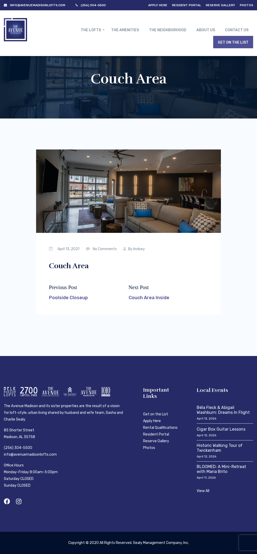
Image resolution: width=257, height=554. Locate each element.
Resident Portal (186, 5)
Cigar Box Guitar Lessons (221, 429)
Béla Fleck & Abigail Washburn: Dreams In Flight (223, 410)
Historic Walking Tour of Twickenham (220, 448)
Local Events (212, 390)
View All (203, 491)
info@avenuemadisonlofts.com (30, 454)
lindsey (139, 249)
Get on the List (155, 414)
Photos (246, 5)
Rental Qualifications (160, 427)
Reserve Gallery (220, 5)
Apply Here (157, 5)
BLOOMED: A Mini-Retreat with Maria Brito (221, 469)
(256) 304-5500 (18, 448)
